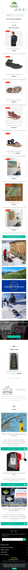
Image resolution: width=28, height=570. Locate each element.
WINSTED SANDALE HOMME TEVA (14, 74)
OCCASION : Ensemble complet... (14, 371)
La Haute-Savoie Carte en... (14, 202)
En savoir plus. (22, 566)
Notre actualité (19, 437)
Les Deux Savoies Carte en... (13, 228)
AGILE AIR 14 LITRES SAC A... (14, 48)
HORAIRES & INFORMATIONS (14, 336)
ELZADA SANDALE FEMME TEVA (14, 151)
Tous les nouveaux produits (14, 236)
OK (24, 539)
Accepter (14, 568)
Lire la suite (11, 449)
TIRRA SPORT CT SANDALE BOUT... (14, 125)
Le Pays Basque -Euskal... (14, 176)
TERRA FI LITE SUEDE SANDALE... (14, 100)
